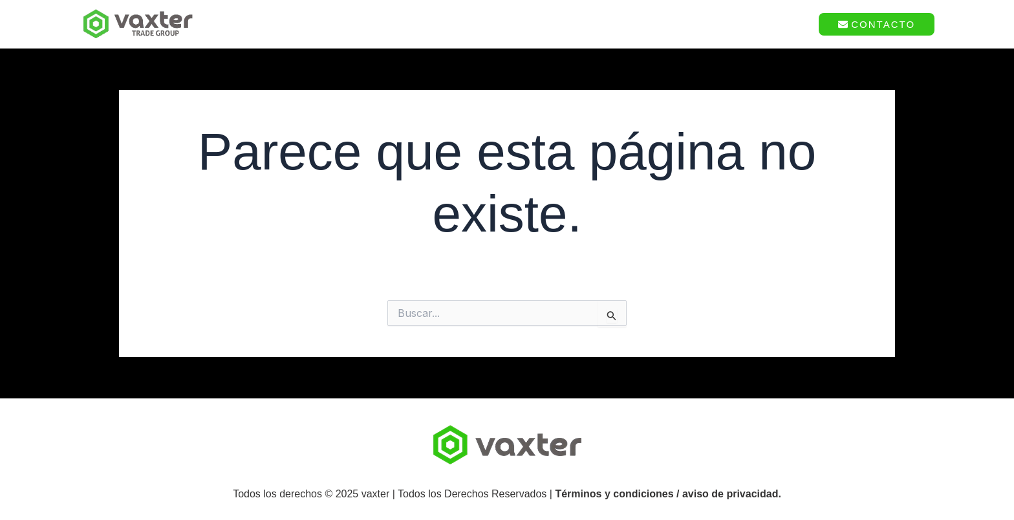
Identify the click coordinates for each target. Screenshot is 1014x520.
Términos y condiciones (614, 493)
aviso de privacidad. (731, 493)
